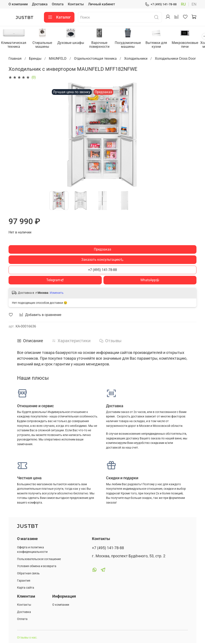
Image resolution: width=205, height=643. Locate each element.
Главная (15, 59)
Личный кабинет (101, 4)
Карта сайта (25, 587)
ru (183, 4)
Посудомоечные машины (132, 45)
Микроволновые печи (191, 45)
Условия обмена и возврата (36, 566)
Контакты (76, 4)
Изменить (57, 293)
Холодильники (135, 59)
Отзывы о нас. (27, 637)
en (194, 4)
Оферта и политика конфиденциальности (32, 550)
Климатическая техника (14, 45)
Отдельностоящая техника (95, 59)
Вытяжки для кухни (161, 45)
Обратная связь (28, 573)
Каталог (59, 17)
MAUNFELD (58, 59)
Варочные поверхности (102, 45)
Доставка (40, 4)
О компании (18, 4)
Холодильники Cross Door (175, 59)
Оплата (58, 4)
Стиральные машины (44, 45)
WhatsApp (149, 280)
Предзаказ (102, 250)
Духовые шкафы (73, 43)
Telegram (55, 280)
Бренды (35, 59)
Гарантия (23, 580)
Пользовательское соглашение (39, 559)
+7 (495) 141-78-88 (161, 4)
